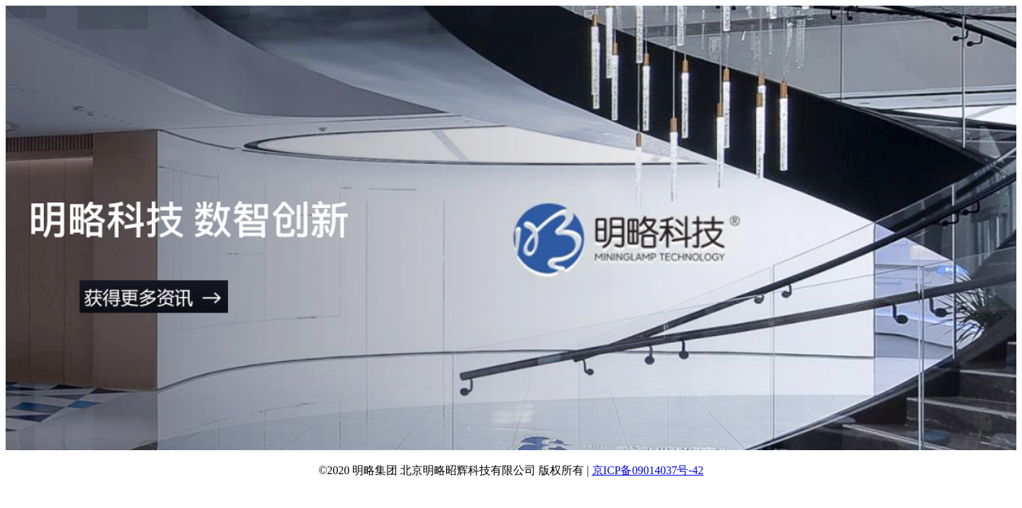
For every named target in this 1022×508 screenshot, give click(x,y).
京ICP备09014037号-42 (648, 470)
